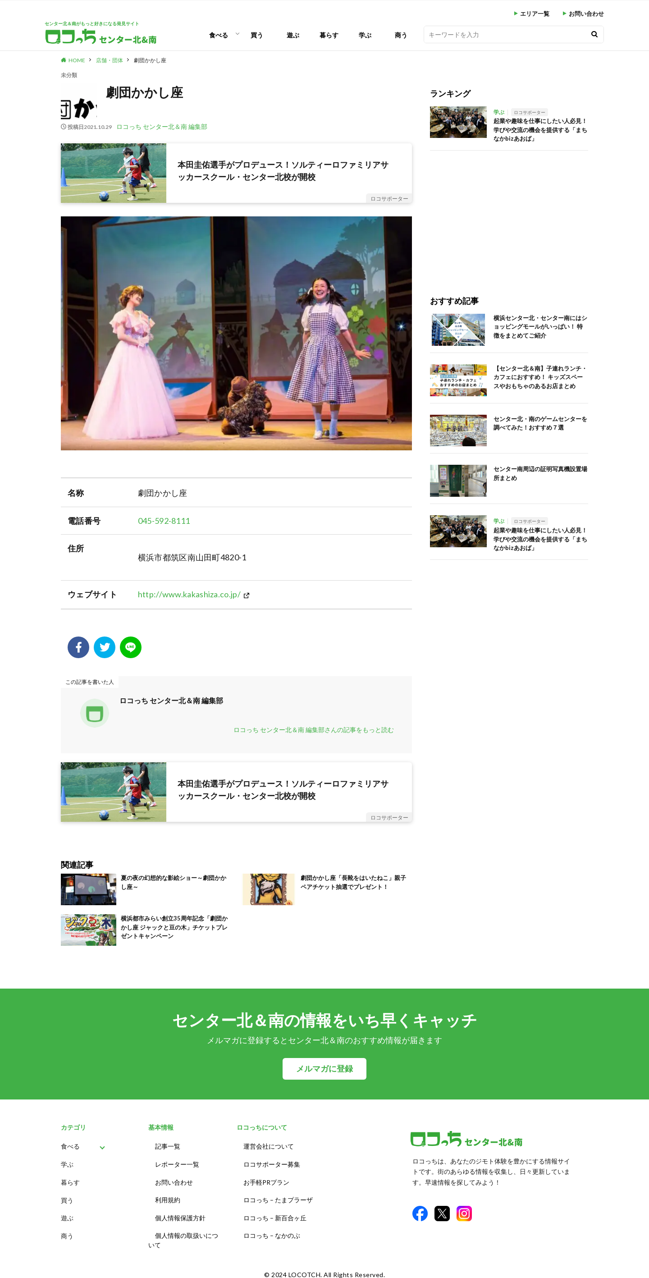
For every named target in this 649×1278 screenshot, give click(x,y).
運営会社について (268, 1146)
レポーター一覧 (177, 1162)
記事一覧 (167, 1146)
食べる (218, 35)
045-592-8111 (164, 521)
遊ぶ (293, 35)
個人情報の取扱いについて (183, 1233)
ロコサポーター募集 (271, 1162)
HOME (77, 60)
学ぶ (365, 35)
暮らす (329, 35)
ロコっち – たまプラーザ (278, 1196)
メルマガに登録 (324, 1068)
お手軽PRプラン (266, 1179)
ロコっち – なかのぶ (271, 1229)
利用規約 (167, 1196)
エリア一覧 (534, 13)
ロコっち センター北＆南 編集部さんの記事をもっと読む (313, 729)
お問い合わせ (586, 13)
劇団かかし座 (150, 60)
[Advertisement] (509, 214)
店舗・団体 (109, 60)
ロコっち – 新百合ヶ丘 (274, 1212)
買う (257, 35)
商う (401, 35)
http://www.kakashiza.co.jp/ (189, 594)
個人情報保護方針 (180, 1212)
